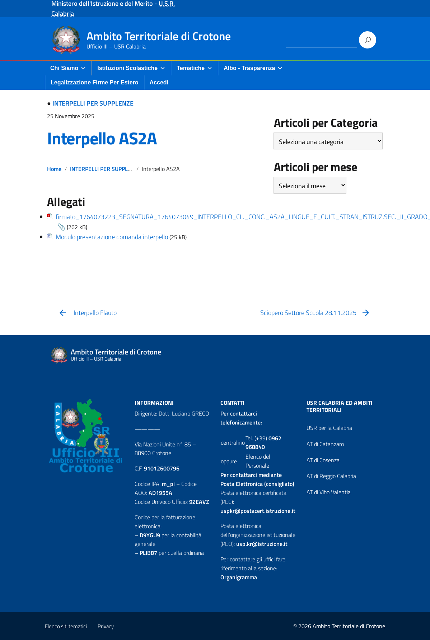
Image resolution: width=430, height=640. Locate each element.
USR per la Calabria (329, 427)
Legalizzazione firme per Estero (95, 82)
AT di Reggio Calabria (331, 476)
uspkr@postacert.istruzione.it (257, 510)
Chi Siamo (68, 68)
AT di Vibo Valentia (329, 492)
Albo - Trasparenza (253, 68)
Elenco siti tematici (66, 626)
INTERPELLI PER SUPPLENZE (93, 103)
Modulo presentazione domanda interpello (112, 237)
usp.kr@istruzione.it (262, 543)
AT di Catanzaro (325, 444)
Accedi (159, 82)
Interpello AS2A (102, 138)
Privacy (106, 626)
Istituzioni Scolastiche (131, 68)
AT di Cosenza (323, 460)
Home (54, 168)
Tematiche (194, 68)
